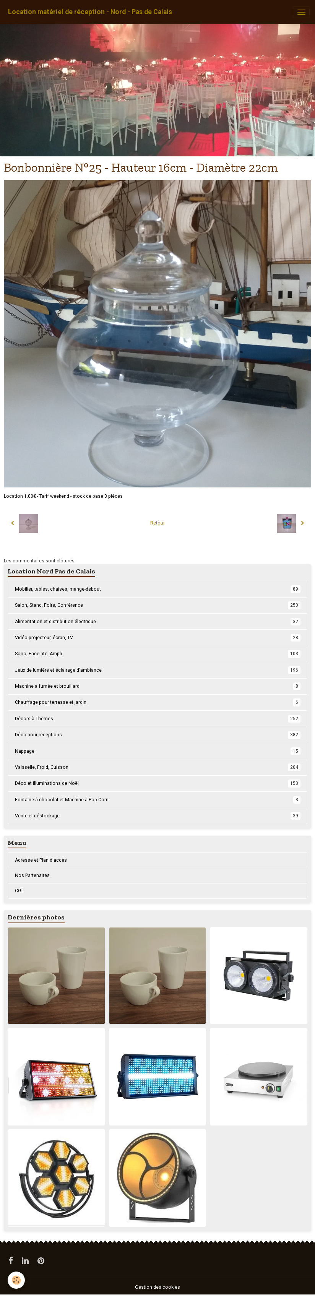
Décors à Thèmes (157, 719)
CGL (19, 890)
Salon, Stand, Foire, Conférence (157, 605)
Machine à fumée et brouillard (157, 686)
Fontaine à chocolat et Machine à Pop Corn (157, 800)
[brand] (90, 12)
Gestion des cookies (157, 1287)
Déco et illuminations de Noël (157, 783)
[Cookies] (16, 1280)
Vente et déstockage (157, 816)
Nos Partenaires (32, 875)
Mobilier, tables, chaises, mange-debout (157, 589)
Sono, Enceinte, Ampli (157, 654)
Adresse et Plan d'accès (41, 860)
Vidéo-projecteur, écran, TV (157, 638)
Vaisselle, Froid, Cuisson (157, 767)
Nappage (157, 751)
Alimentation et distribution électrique (157, 621)
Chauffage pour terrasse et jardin (157, 702)
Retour (157, 523)
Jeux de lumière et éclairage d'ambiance (157, 670)
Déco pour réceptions (157, 735)
